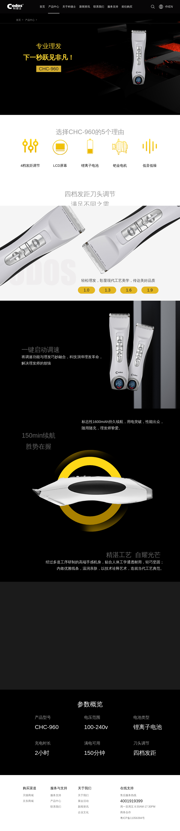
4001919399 (131, 801)
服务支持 (112, 6)
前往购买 (127, 6)
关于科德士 (69, 6)
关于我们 (83, 795)
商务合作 (125, 812)
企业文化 (83, 812)
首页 (42, 6)
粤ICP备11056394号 (132, 818)
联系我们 (98, 6)
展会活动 (83, 801)
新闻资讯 (84, 6)
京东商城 (28, 801)
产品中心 (53, 6)
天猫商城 (28, 795)
